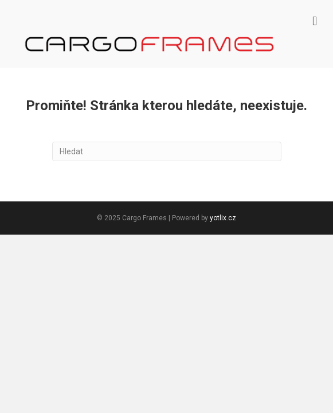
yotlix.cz (223, 218)
